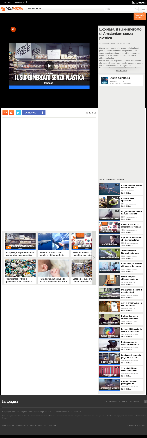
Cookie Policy (22, 426)
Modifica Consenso (38, 426)
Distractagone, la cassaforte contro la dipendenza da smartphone (130, 343)
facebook (19, 2)
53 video (113, 81)
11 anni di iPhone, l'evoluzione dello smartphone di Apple (130, 369)
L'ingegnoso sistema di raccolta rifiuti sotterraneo (131, 291)
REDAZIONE (52, 426)
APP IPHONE (123, 401)
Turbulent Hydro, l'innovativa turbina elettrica (130, 252)
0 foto (121, 81)
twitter (7, 2)
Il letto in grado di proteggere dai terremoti (129, 382)
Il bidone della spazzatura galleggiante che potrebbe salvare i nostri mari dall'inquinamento (129, 199)
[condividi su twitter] (18, 112)
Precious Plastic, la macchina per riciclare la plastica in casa (131, 225)
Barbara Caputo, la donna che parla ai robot (129, 317)
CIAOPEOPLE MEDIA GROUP (137, 426)
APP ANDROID (135, 401)
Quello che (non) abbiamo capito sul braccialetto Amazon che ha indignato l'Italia (131, 278)
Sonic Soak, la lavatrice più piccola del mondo (131, 265)
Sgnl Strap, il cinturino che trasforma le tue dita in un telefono (131, 238)
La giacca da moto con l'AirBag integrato (131, 212)
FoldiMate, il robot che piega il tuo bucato (131, 356)
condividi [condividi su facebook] (31, 112)
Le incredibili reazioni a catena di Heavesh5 (131, 330)
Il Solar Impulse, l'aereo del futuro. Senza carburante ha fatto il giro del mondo (131, 186)
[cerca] (121, 9)
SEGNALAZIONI (111, 401)
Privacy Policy (8, 426)
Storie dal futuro (120, 77)
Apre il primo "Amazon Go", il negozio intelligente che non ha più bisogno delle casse (131, 304)
